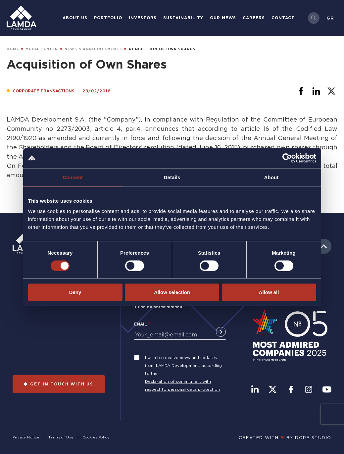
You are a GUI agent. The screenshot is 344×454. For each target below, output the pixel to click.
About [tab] (271, 177)
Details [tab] (172, 177)
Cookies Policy (96, 437)
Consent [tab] (73, 177)
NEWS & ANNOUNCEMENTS (93, 49)
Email (140, 324)
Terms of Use (61, 437)
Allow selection (172, 292)
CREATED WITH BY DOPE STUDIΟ (285, 437)
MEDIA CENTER (41, 49)
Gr (330, 18)
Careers (254, 18)
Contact (283, 18)
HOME (13, 49)
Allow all (269, 292)
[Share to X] (331, 91)
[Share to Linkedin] (316, 91)
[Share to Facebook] (301, 91)
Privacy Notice (26, 437)
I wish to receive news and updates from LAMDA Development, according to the (183, 365)
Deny (75, 292)
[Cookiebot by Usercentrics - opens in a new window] (287, 158)
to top (323, 246)
